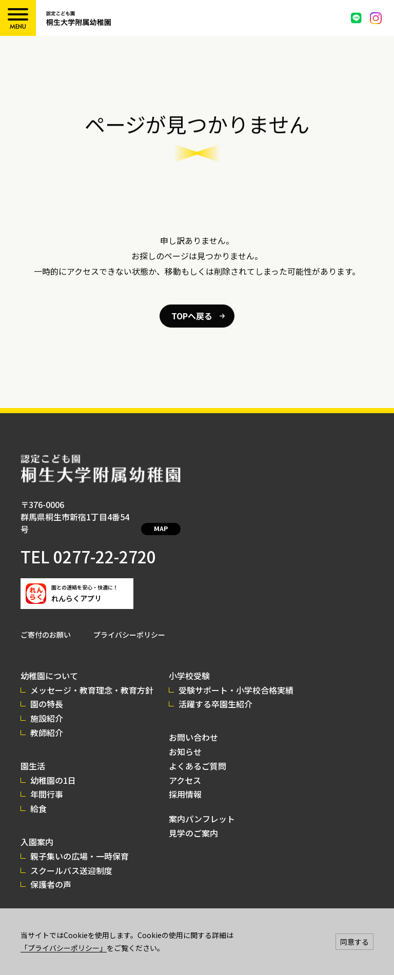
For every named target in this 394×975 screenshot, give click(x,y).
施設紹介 (46, 706)
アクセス (185, 768)
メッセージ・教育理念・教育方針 (91, 678)
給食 (38, 796)
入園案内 (37, 829)
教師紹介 (46, 720)
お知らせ (185, 739)
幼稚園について (49, 663)
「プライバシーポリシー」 (64, 948)
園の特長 (46, 691)
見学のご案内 (193, 821)
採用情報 (185, 782)
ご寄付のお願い (46, 622)
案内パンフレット (202, 806)
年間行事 (46, 782)
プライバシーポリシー (129, 622)
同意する (354, 942)
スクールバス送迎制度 (71, 858)
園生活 (33, 753)
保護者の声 (50, 872)
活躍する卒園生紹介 (215, 691)
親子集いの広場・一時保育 (79, 844)
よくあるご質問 (197, 753)
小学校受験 (189, 663)
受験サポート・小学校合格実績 (236, 678)
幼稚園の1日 (53, 768)
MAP (158, 517)
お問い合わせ (193, 725)
